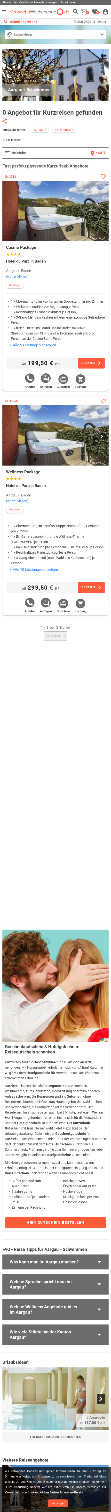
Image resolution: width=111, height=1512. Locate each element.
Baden (26, 271)
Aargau (11, 271)
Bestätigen (57, 1503)
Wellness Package (23, 471)
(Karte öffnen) (17, 276)
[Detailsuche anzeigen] (55, 34)
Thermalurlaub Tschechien (55, 1437)
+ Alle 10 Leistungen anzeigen (34, 569)
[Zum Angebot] (91, 363)
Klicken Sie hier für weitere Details (61, 1492)
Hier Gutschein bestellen (55, 1222)
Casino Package (21, 247)
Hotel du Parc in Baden (26, 261)
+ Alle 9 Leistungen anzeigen (33, 345)
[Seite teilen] (4, 121)
